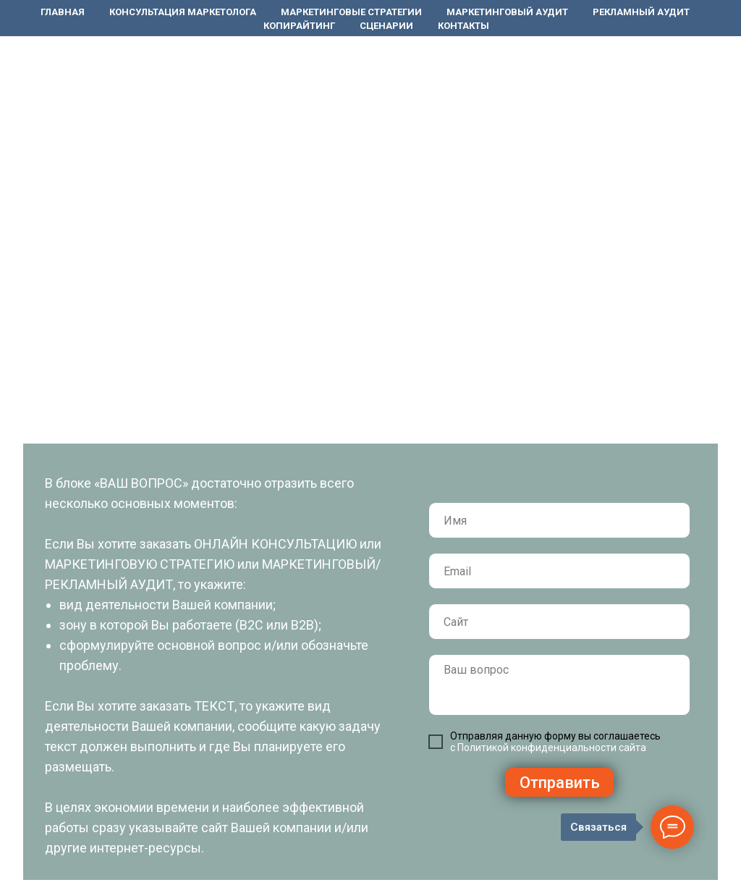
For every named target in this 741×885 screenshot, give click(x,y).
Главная (63, 12)
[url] (559, 622)
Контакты (463, 25)
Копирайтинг (299, 25)
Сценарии (386, 25)
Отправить (560, 783)
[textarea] (559, 685)
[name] (559, 520)
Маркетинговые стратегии (351, 12)
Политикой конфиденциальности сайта (551, 747)
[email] (559, 571)
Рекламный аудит (641, 12)
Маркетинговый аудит (507, 12)
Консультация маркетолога (182, 12)
